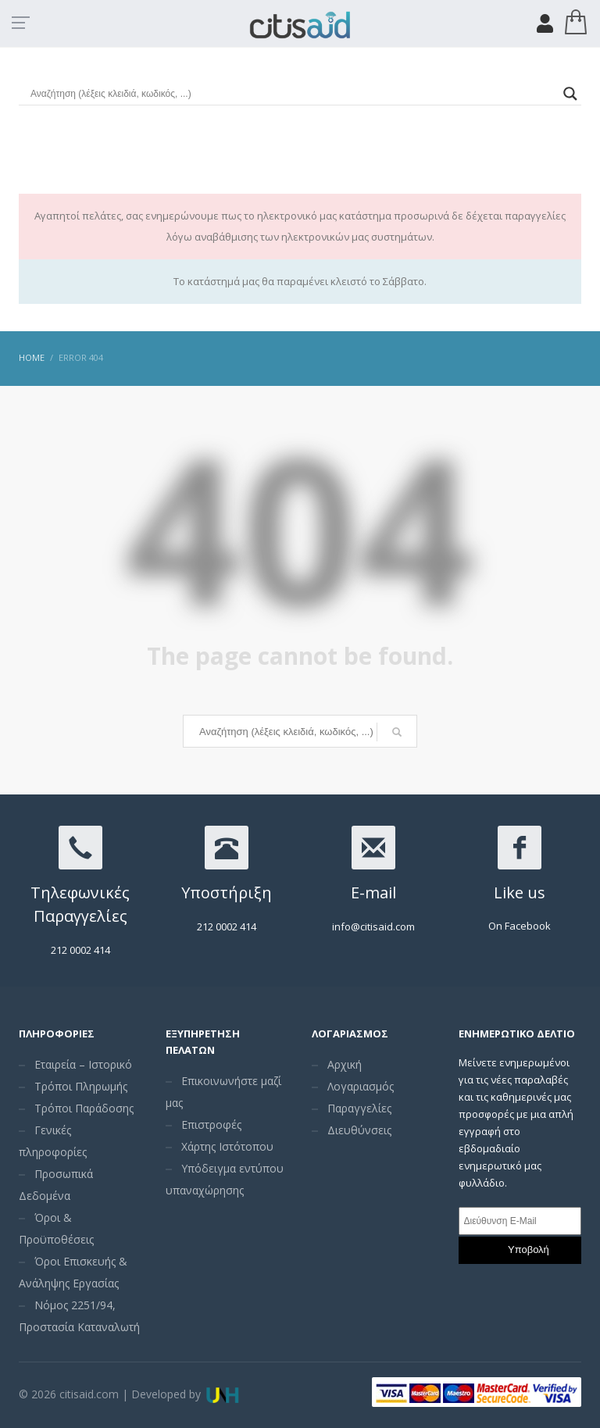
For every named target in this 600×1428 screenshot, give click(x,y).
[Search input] (292, 94)
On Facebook (519, 926)
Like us (519, 892)
